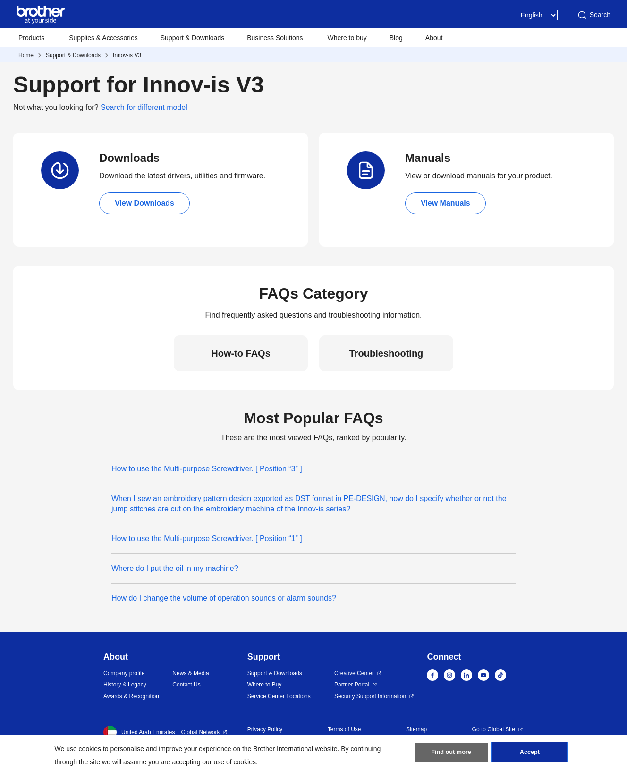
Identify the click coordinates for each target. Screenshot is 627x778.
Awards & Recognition (131, 696)
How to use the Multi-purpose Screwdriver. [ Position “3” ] (206, 469)
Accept (529, 755)
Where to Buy (264, 684)
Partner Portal (351, 684)
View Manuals (445, 203)
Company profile (123, 673)
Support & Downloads (192, 38)
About (434, 38)
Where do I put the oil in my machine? (174, 568)
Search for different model (144, 107)
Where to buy (347, 38)
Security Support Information (370, 696)
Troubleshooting (386, 353)
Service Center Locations (279, 696)
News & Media (190, 673)
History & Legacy (124, 684)
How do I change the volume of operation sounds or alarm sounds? (223, 598)
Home (26, 55)
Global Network (200, 732)
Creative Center (354, 673)
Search (593, 15)
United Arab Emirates (139, 732)
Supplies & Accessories (103, 38)
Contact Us (186, 684)
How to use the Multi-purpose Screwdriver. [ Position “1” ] (206, 539)
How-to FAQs (241, 353)
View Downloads (144, 203)
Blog (396, 38)
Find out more (451, 755)
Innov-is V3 (127, 55)
